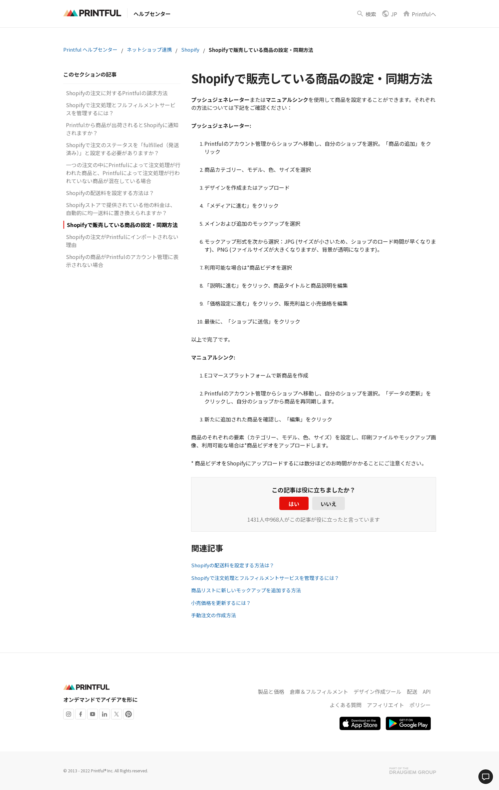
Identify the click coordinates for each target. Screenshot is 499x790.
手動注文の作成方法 (213, 615)
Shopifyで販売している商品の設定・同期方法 (122, 225)
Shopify (190, 49)
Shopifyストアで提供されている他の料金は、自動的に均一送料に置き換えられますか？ (120, 209)
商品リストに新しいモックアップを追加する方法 (246, 590)
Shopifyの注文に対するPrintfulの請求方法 (117, 93)
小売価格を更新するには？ (221, 602)
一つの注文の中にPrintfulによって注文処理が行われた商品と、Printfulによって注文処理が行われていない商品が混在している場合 (123, 173)
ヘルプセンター (152, 14)
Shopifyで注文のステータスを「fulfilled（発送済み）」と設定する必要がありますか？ (122, 149)
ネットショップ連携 (149, 49)
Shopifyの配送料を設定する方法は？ (110, 193)
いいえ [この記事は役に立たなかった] (329, 504)
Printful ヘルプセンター (90, 49)
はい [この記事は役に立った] (294, 504)
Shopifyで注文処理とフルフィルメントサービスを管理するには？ (265, 577)
